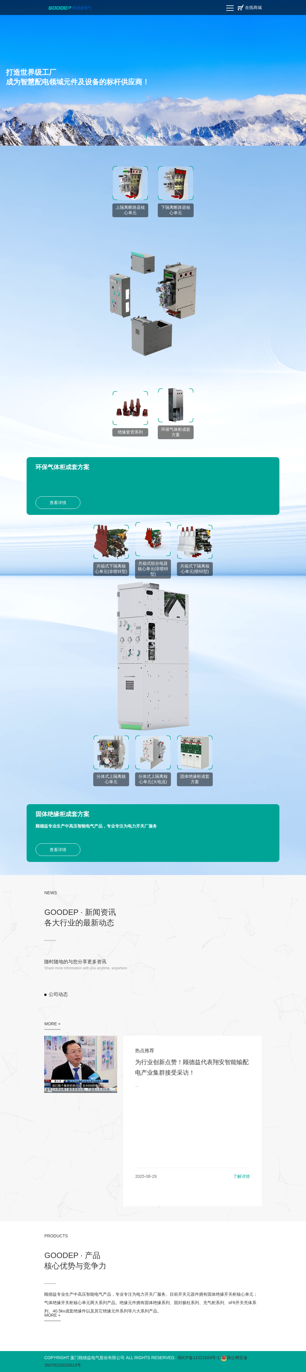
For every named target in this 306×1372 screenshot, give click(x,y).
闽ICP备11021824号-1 (199, 1357)
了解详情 (241, 1176)
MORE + (52, 1023)
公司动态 (58, 994)
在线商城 (253, 7)
